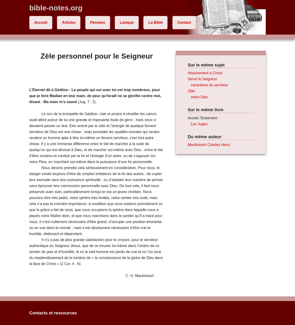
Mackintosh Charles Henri (209, 145)
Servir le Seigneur (202, 79)
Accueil (40, 22)
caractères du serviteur (209, 85)
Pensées (97, 22)
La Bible (155, 22)
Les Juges (199, 124)
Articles (69, 22)
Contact (184, 22)
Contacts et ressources (53, 312)
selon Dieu (199, 97)
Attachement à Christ (205, 73)
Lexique (127, 22)
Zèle (191, 91)
